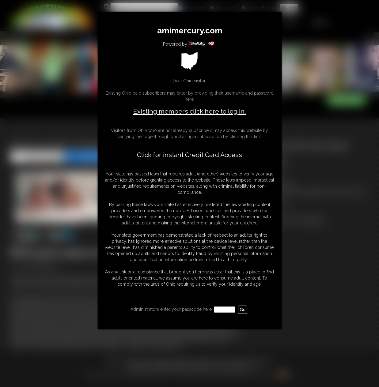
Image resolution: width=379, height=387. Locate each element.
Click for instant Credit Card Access (189, 155)
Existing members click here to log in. (189, 111)
